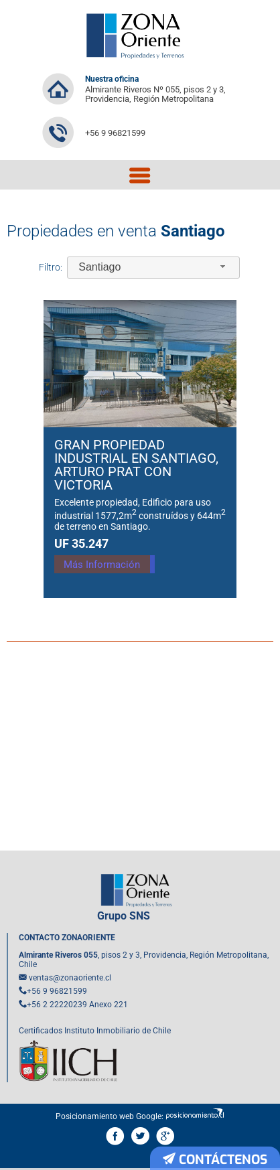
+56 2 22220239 (57, 1004)
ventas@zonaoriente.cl (70, 977)
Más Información (113, 568)
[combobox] (153, 268)
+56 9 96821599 (115, 133)
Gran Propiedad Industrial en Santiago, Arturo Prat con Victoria (136, 465)
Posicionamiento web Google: (109, 1116)
